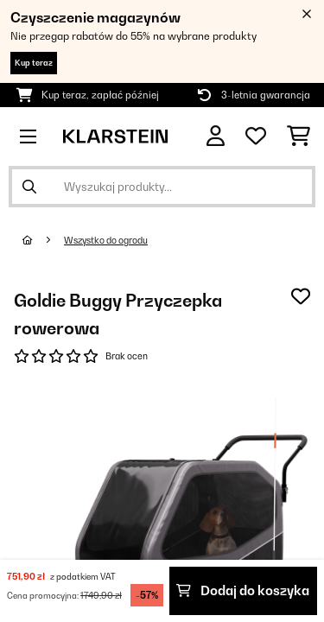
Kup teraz (34, 62)
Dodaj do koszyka (242, 590)
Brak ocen (126, 356)
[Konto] (215, 136)
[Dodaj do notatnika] (300, 296)
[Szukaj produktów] (162, 186)
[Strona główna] (43, 240)
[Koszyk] (298, 136)
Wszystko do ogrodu (106, 240)
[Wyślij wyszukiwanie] (29, 186)
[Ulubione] (255, 136)
